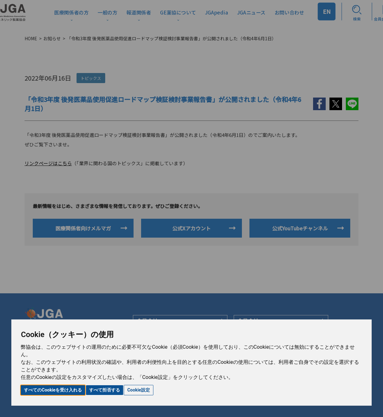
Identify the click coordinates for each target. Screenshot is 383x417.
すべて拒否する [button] (104, 389)
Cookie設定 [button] (138, 389)
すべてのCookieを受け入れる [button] (53, 389)
